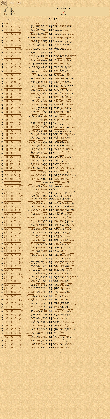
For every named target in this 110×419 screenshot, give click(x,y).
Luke (56, 368)
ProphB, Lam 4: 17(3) (13, 306)
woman (31, 34)
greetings (35, 148)
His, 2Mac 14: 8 (12, 198)
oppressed (60, 210)
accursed (31, 349)
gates (38, 244)
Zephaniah (60, 311)
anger (60, 82)
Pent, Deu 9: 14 (12, 71)
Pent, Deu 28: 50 (12, 80)
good (62, 116)
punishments (31, 347)
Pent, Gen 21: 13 (12, 34)
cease (43, 295)
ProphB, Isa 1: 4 (12, 225)
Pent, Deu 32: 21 (12, 82)
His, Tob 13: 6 (12, 118)
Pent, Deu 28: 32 (12, 74)
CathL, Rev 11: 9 (12, 409)
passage (69, 85)
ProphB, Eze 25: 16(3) (13, 311)
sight (60, 345)
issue (40, 317)
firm (70, 232)
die (41, 380)
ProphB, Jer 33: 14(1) (13, 296)
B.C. (70, 355)
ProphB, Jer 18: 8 (12, 280)
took (55, 92)
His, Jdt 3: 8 (12, 120)
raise (34, 77)
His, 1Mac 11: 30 (12, 153)
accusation (28, 396)
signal (37, 229)
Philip (66, 185)
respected (31, 388)
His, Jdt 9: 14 (12, 125)
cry (43, 128)
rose (31, 172)
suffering (59, 198)
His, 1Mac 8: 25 (12, 139)
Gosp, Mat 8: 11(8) (13, 357)
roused (57, 272)
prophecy (35, 258)
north (40, 272)
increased (42, 247)
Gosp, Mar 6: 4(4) (13, 363)
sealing (69, 260)
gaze (58, 409)
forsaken (59, 190)
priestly (45, 218)
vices (41, 334)
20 (36, 107)
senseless (62, 398)
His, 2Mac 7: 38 (12, 194)
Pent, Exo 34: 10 (12, 54)
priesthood (39, 401)
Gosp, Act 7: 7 (12, 386)
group (41, 130)
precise (62, 136)
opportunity (69, 157)
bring (35, 30)
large (62, 172)
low (61, 316)
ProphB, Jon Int (12, 332)
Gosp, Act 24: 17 (12, 395)
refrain (71, 331)
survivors (41, 344)
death (33, 362)
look (62, 74)
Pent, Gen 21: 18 (12, 36)
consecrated (60, 48)
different (34, 329)
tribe (30, 404)
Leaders (42, 322)
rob (56, 349)
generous (35, 370)
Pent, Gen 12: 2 (12, 28)
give (31, 229)
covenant (29, 56)
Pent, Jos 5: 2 (12, 89)
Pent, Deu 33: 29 (12, 84)
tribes (64, 125)
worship (60, 120)
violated (59, 97)
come (39, 314)
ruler (64, 215)
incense (29, 218)
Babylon (40, 285)
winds (33, 301)
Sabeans (43, 321)
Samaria (35, 322)
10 (43, 131)
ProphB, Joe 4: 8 (12, 321)
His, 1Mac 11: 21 (12, 149)
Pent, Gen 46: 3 (12, 39)
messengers (39, 237)
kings (64, 303)
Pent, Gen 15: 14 (12, 30)
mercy (38, 192)
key (68, 354)
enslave (39, 212)
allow (43, 197)
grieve (71, 74)
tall (55, 239)
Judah (31, 126)
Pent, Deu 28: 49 (12, 77)
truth (40, 230)
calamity (37, 286)
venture (33, 67)
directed (60, 388)
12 (39, 202)
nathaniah (3, 10)
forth (34, 257)
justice (33, 177)
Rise (31, 299)
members (35, 357)
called (66, 146)
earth (64, 54)
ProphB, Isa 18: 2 (12, 239)
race (32, 295)
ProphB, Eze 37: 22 (12, 313)
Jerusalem (60, 185)
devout (35, 385)
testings (59, 69)
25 (39, 139)
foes (70, 92)
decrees (68, 66)
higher (64, 354)
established (68, 237)
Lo (32, 286)
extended (73, 249)
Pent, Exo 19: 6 (12, 46)
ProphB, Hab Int (12, 339)
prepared (56, 128)
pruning (37, 227)
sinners (68, 118)
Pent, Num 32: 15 (12, 59)
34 (35, 208)
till (38, 301)
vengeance (60, 92)
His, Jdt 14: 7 (12, 126)
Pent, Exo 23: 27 (12, 49)
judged (43, 222)
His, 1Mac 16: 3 (12, 184)
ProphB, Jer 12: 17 (12, 276)
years (62, 393)
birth (68, 350)
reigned (60, 355)
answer (30, 237)
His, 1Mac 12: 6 (12, 159)
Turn (56, 118)
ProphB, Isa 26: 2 (12, 244)
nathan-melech (4, 8)
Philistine (44, 311)
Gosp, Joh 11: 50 (12, 378)
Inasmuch (40, 97)
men (39, 151)
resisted (30, 167)
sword (70, 227)
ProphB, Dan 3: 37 (12, 316)
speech (71, 309)
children (60, 357)
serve (62, 30)
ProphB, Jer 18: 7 (12, 278)
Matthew (66, 352)
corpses (69, 409)
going (13, 8)
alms (41, 395)
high (66, 121)
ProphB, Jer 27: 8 (12, 290)
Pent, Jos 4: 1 (12, 87)
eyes (61, 298)
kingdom (32, 46)
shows (71, 80)
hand (68, 213)
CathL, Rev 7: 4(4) (13, 406)
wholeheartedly (69, 139)
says (36, 263)
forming (29, 311)
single (65, 257)
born (57, 257)
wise (63, 62)
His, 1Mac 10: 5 (12, 144)
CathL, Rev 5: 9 (12, 404)
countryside (32, 334)
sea (57, 138)
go (39, 67)
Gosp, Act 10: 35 (12, 390)
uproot (34, 276)
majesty (37, 118)
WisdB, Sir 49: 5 (12, 223)
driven (34, 337)
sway (60, 217)
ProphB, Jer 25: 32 (12, 286)
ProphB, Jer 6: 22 (12, 272)
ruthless (71, 308)
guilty (46, 123)
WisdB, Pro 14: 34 (12, 208)
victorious (57, 84)
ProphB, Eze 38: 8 (12, 314)
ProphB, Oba (12, 331)
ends (67, 272)
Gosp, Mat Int (12, 350)
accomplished (38, 391)
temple (61, 182)
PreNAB (12, 25)
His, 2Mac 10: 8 (12, 195)
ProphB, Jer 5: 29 (12, 270)
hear (61, 126)
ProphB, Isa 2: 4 (12, 227)
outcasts (66, 301)
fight (70, 128)
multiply (43, 38)
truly (58, 62)
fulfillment (68, 296)
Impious (45, 235)
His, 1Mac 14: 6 (12, 164)
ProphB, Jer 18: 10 (12, 283)
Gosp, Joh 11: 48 (12, 377)
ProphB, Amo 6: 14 (12, 324)
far (45, 240)
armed (37, 130)
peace (63, 299)
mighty (46, 254)
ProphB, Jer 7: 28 (12, 273)
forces (62, 174)
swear (55, 105)
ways (41, 252)
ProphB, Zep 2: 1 (12, 340)
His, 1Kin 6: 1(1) (13, 102)
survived (64, 314)
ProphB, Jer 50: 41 (12, 303)
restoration (34, 296)
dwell (33, 413)
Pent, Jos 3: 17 (12, 85)
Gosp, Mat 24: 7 (12, 358)
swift (34, 239)
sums (66, 172)
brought (56, 151)
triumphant (64, 331)
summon (45, 250)
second (62, 89)
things (31, 263)
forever (69, 138)
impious (35, 151)
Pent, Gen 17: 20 (12, 31)
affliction (70, 198)
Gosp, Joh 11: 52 (12, 381)
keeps (72, 244)
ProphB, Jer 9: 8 (12, 275)
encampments (73, 222)
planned (34, 176)
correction (39, 187)
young (33, 189)
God (56, 25)
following (14, 13)
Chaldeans (71, 285)
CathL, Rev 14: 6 (12, 413)
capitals (73, 334)
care (71, 391)
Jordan (35, 85)
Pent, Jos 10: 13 (12, 92)
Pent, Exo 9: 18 (12, 43)
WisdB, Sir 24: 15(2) (13, 218)
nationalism (3, 13)
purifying (42, 347)
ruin (36, 59)
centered (61, 334)
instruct (69, 319)
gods (68, 64)
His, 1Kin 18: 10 (12, 103)
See (64, 370)
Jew (36, 383)
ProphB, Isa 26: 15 (12, 247)
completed (60, 85)
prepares (65, 368)
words (62, 200)
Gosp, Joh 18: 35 (12, 383)
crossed (59, 87)
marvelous (62, 350)
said (33, 97)
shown (43, 177)
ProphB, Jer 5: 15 (12, 265)
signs (67, 69)
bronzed (62, 239)
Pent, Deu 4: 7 (12, 64)
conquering (65, 240)
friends (65, 154)
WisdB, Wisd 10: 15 (12, 210)
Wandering (41, 107)
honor (70, 156)
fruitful (34, 38)
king (64, 149)
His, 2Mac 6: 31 (12, 189)
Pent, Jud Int (12, 93)
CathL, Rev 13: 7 (12, 411)
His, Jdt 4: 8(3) (13, 121)
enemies (36, 149)
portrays (44, 258)
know (68, 125)
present (71, 43)
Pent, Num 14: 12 (12, 57)
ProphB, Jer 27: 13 (12, 293)
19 (61, 403)
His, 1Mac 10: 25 (12, 148)
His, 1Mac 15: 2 (12, 180)
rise (58, 358)
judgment (40, 30)
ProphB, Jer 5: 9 (12, 263)
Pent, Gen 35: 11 (12, 38)
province (59, 130)
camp (63, 90)
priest (71, 121)
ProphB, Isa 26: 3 (12, 245)
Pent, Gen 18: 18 (12, 33)
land (32, 44)
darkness (67, 212)
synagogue (69, 372)
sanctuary (62, 133)
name (65, 203)
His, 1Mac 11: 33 (12, 154)
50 (45, 80)
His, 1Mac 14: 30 (12, 171)
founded (59, 43)
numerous (69, 72)
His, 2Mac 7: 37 (12, 192)
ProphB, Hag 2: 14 (12, 345)
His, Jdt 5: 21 (12, 123)
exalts (45, 208)
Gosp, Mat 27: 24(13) (13, 362)
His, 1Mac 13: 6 (12, 161)
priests (40, 46)
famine (64, 291)
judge (36, 220)
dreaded (34, 240)
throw (34, 49)
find (70, 105)
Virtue (40, 208)
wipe (39, 203)
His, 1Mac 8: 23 (12, 138)
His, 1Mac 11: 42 (12, 156)
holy (46, 46)
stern (57, 80)
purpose (59, 95)
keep (69, 245)
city (68, 112)
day (44, 43)
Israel (34, 84)
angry (67, 400)
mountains (72, 313)
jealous (29, 398)
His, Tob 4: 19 (12, 116)
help (58, 139)
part (34, 311)
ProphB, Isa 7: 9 (12, 232)
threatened (66, 280)
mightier (65, 57)
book (69, 95)
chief (61, 383)
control (64, 164)
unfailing (34, 200)
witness (34, 133)
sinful (46, 118)
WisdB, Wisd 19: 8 (12, 213)
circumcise (34, 89)
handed (71, 383)
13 (36, 205)
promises (69, 56)
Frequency (12, 7)
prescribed (29, 195)
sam (13, 9)
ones (13, 14)
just (62, 93)
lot (32, 260)
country (69, 166)
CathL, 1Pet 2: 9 (12, 401)
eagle (44, 79)
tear (33, 278)
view (65, 363)
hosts (44, 324)
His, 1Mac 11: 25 (12, 151)
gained (59, 164)
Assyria (57, 326)
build (36, 281)
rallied (42, 171)
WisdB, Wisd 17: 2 (12, 212)
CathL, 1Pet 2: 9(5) (13, 403)
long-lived (44, 267)
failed (66, 306)
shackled (57, 212)
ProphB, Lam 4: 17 (12, 304)
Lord (34, 316)
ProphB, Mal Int (12, 347)
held (56, 217)
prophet (67, 220)
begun (67, 197)
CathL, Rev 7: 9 (12, 408)
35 (35, 390)
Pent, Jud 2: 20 (12, 97)
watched (41, 304)
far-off (45, 229)
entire (46, 87)
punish (38, 275)
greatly (64, 156)
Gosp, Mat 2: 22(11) (13, 355)
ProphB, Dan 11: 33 (12, 319)
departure (64, 102)
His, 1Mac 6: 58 (12, 135)
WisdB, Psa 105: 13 (12, 205)
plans (36, 116)
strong (61, 72)
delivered (35, 210)
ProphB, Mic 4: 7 (12, 337)
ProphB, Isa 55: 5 (12, 250)
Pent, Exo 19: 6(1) (13, 48)
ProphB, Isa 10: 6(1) (13, 235)
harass (43, 185)
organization (34, 121)
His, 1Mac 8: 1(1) (13, 136)
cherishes (37, 368)
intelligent (72, 62)
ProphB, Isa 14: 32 (12, 237)
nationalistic (3, 14)
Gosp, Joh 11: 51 (12, 380)
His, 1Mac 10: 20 (12, 146)
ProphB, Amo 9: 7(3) (13, 329)
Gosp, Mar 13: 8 (12, 365)
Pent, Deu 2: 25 (12, 61)
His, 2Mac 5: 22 (12, 185)
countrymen (31, 198)
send (56, 234)
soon (41, 192)
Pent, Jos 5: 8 (12, 90)
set (36, 75)
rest (70, 159)
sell (30, 321)
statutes (30, 62)
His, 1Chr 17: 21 (12, 110)
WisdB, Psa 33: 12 (12, 202)
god (66, 110)
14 (36, 125)
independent (44, 41)
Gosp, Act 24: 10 (12, 393)
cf (55, 311)
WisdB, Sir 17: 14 (12, 215)
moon (34, 92)
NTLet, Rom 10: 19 (12, 398)
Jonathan (32, 153)
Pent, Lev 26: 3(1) (13, 56)
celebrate (62, 195)
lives (37, 103)
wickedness (70, 225)
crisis (58, 258)
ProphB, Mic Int (12, 334)
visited (62, 222)
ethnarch (32, 180)
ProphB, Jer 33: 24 (12, 298)
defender (40, 200)
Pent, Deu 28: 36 (12, 75)
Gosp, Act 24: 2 (12, 391)
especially (57, 363)
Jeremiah (37, 260)
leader (71, 176)
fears (61, 390)
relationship (73, 41)
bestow (30, 154)
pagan (46, 116)
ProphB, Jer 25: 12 (12, 285)
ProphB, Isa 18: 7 (12, 242)
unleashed (70, 288)
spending (57, 172)
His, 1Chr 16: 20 (12, 107)
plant (45, 281)
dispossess (57, 344)
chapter (64, 339)
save (65, 304)
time (65, 89)
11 (36, 262)
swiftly (69, 254)
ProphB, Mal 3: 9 (12, 349)
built (60, 372)
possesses (57, 116)
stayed (38, 92)
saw (42, 260)
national (2, 12)
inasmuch (29, 48)
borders (40, 164)
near (39, 240)
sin (58, 208)
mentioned (72, 203)
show (34, 192)
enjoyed (59, 41)
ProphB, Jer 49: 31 (12, 299)
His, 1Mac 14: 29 (12, 167)
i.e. (37, 355)
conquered (62, 100)
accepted (40, 362)
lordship (64, 123)
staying (65, 385)
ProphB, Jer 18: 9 (12, 281)
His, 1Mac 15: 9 (12, 182)
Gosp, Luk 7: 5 (12, 372)
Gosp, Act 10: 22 (12, 388)
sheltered (57, 213)
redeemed (31, 110)
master (70, 103)
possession (68, 25)
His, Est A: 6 (12, 128)
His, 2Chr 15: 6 (12, 112)
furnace (61, 347)
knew (58, 250)
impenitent (65, 230)
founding (40, 102)
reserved (67, 403)
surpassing (30, 350)
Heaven (71, 184)
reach (58, 49)
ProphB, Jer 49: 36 (12, 301)
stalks (42, 286)
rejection (40, 363)
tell (71, 46)
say (38, 62)
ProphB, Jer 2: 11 (12, 262)
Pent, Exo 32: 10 (12, 51)
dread (33, 61)
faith (65, 232)
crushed (56, 112)
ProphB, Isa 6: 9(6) (13, 230)
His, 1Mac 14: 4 (12, 162)
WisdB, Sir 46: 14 (12, 222)
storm (69, 286)
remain (59, 230)
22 (32, 313)
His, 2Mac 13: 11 (12, 197)
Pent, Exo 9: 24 (12, 44)
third (59, 339)
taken (38, 100)
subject (58, 121)
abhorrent (62, 332)
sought (35, 162)
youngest (38, 254)
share (68, 131)
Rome (36, 136)
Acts (56, 370)
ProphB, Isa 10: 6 (12, 234)
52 (32, 381)
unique (66, 41)
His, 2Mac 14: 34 (12, 200)
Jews (35, 179)
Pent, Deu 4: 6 (12, 62)
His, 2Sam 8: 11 (12, 100)
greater (56, 57)
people (59, 162)
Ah (41, 225)
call (64, 255)
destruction (73, 327)
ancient (59, 267)
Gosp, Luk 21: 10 (12, 373)
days (71, 195)
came (32, 395)
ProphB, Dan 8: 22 (12, 317)
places (58, 215)
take (45, 67)
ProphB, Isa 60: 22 (12, 254)
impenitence (59, 260)
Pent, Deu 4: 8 (12, 66)
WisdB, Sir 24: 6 (12, 217)
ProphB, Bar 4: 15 (12, 308)
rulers (41, 166)
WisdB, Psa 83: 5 (12, 203)
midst (70, 67)
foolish (45, 82)
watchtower (32, 304)
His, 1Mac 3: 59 (12, 133)
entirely (56, 276)
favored (56, 322)
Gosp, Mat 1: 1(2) (13, 352)
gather (30, 340)
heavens (63, 61)
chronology (69, 136)
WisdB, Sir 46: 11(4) (13, 220)
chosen (46, 357)
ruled (38, 93)
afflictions (63, 192)
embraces (32, 406)
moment (70, 257)
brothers (39, 144)
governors (35, 185)
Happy (43, 202)
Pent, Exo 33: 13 (12, 52)
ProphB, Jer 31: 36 (12, 295)
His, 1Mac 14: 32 (12, 172)
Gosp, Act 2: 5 (12, 385)
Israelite (45, 48)
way (62, 177)
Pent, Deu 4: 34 (12, 67)
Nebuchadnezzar (69, 120)
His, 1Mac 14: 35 (12, 176)
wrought (40, 54)
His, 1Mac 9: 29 (12, 143)
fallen (37, 194)
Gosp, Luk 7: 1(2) (13, 368)
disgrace (73, 208)
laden (61, 225)
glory (40, 169)
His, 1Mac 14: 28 (12, 166)
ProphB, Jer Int (12, 258)
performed (37, 90)
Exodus (57, 403)
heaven (60, 385)
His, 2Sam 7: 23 (12, 98)
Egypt (34, 43)
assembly (64, 38)
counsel (66, 116)
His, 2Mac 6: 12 (12, 187)
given (37, 74)
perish (61, 378)
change (56, 262)
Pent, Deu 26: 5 (12, 72)
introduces (67, 258)
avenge (44, 161)
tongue (60, 79)
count (38, 408)
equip (36, 174)
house (65, 265)
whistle (59, 229)
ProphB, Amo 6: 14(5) (13, 326)
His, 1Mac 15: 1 (12, 179)
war (64, 128)
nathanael (3, 9)
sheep (13, 10)
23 (39, 98)
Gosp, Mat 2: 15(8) (13, 354)
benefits (35, 154)
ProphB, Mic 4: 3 (12, 336)
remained (56, 90)
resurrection (37, 403)
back (60, 118)
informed (72, 149)
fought (40, 172)
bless (64, 28)
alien (30, 72)
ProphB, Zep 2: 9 (12, 344)
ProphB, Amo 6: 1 (12, 322)
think (40, 190)
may (58, 184)
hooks (43, 227)
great (46, 25)
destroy (42, 276)
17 (45, 306)
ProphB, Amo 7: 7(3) (13, 327)
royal (33, 401)
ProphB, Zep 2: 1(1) (13, 342)
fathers (69, 75)
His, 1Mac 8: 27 (12, 141)
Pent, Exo (12, 41)
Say (32, 273)
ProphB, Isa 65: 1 (12, 255)
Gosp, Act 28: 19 (12, 396)
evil (64, 283)
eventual (33, 363)
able (69, 115)
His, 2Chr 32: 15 (12, 115)
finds (58, 296)
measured (63, 327)
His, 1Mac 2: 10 (12, 131)
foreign (45, 74)
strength (69, 317)
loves (43, 372)
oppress (64, 324)
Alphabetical (3, 7)
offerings (60, 395)
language (68, 268)
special (61, 25)
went (69, 110)
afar (58, 77)
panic (42, 49)
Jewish (46, 121)
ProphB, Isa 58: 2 (12, 252)
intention (72, 235)
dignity (40, 350)
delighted (69, 162)
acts (70, 390)
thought (31, 212)
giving (69, 174)
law (32, 149)
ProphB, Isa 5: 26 (12, 229)
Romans (35, 138)
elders (13, 12)
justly (32, 194)
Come (30, 203)
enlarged (32, 164)
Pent (12, 26)
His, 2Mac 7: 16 (12, 190)
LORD (68, 84)
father (38, 25)
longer (45, 232)
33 (44, 319)
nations (65, 33)
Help (23, 3)
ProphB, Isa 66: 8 (12, 257)
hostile (40, 143)
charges (62, 151)
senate (41, 159)
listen (66, 273)
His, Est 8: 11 (12, 130)
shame (61, 340)
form (44, 331)
